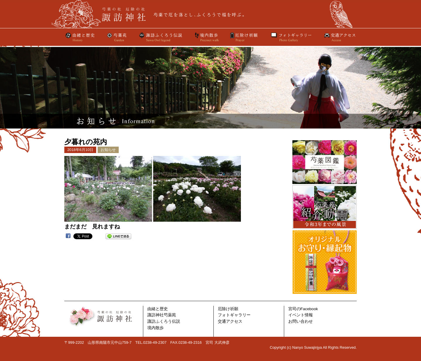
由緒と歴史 (80, 37)
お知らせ (108, 149)
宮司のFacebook (303, 309)
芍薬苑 (117, 37)
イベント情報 (300, 315)
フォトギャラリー (291, 37)
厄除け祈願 (244, 37)
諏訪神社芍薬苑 (161, 315)
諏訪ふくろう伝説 (161, 37)
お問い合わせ (300, 321)
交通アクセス (339, 37)
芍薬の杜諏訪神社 (210, 14)
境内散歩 (206, 37)
